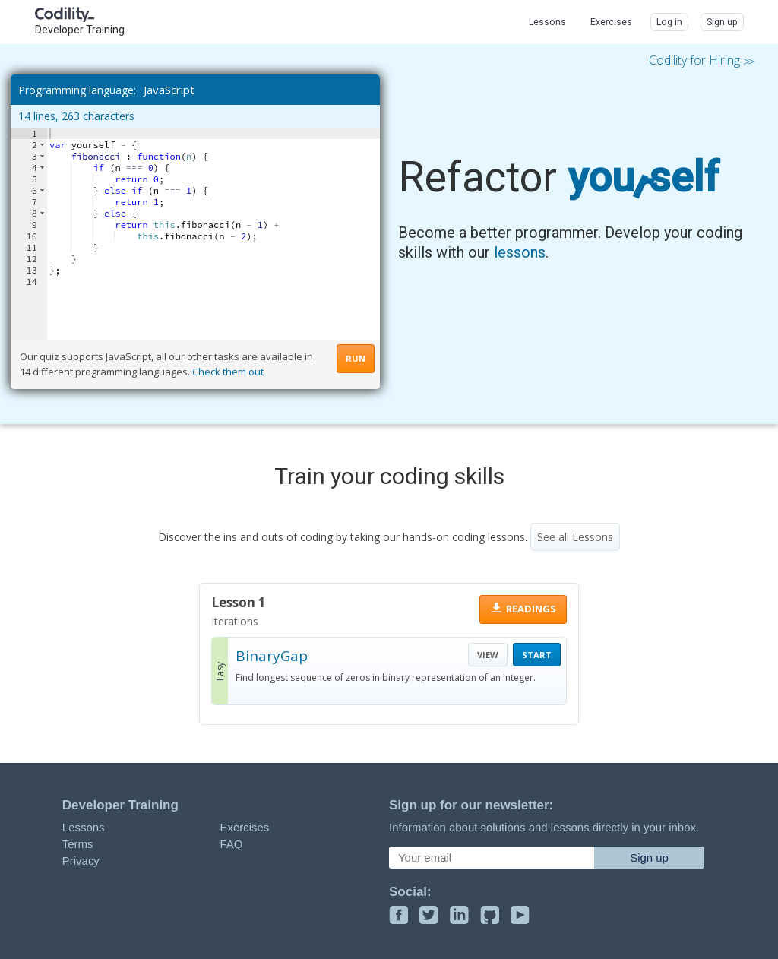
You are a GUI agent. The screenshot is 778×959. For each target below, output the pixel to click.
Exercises (244, 827)
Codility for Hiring (700, 61)
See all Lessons (575, 537)
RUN (355, 358)
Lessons (83, 827)
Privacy (81, 860)
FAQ (231, 843)
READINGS (531, 609)
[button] (42, 144)
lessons (520, 252)
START (537, 654)
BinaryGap (272, 656)
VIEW (487, 654)
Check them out (228, 371)
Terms (77, 843)
